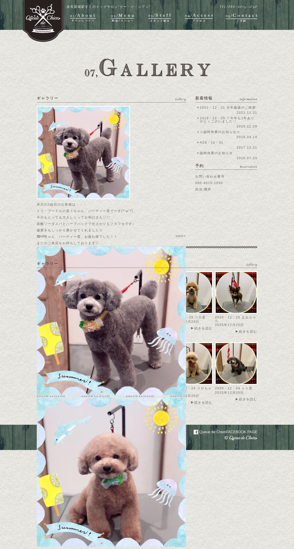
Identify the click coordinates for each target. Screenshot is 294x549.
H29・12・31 (213, 142)
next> (181, 236)
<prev (42, 236)
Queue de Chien (222, 431)
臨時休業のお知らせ (216, 153)
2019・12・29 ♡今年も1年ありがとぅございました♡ (227, 119)
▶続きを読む (202, 328)
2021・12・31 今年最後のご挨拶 (228, 107)
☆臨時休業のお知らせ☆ (220, 132)
